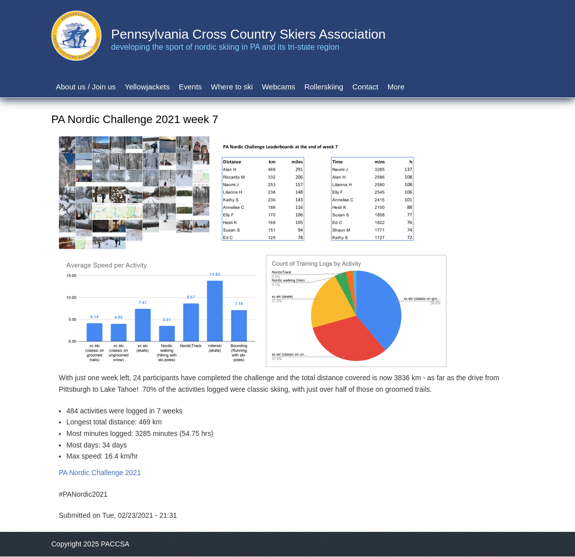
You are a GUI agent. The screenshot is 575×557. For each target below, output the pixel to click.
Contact (365, 86)
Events (190, 86)
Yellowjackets (147, 86)
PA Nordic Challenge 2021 (100, 473)
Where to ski (232, 86)
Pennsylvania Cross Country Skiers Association (248, 34)
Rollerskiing (323, 86)
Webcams (278, 86)
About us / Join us (86, 86)
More (396, 86)
